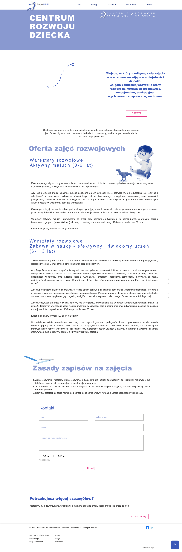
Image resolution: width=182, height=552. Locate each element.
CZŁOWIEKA (145, 16)
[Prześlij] (91, 468)
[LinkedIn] (151, 527)
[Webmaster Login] (147, 548)
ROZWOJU (145, 13)
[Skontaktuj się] (139, 516)
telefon (125, 505)
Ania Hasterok (50, 527)
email (94, 505)
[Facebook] (147, 527)
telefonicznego (42, 383)
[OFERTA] (136, 113)
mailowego (140, 380)
